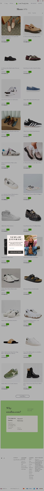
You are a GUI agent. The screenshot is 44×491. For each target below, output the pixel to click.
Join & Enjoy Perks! (15, 252)
